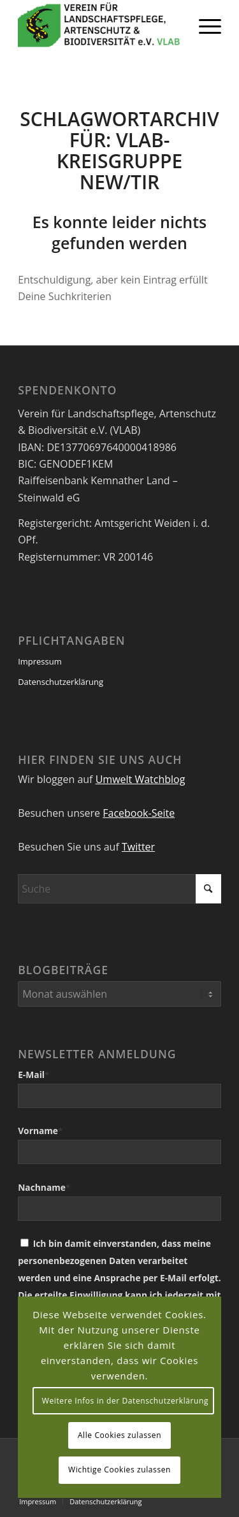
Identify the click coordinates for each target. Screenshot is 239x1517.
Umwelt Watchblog (140, 779)
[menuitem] (203, 25)
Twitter (138, 847)
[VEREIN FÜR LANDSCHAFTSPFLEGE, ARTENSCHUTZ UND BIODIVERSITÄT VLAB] (99, 25)
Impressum (40, 661)
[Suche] (119, 888)
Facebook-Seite (139, 813)
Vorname (40, 1131)
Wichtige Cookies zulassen (119, 1469)
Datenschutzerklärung (60, 681)
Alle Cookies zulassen (119, 1435)
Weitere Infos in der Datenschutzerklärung (125, 1400)
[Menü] (203, 25)
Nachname (44, 1187)
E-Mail (33, 1074)
